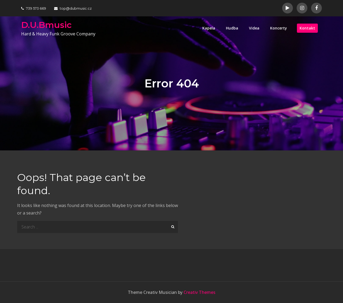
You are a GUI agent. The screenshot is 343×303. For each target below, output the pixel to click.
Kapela (208, 28)
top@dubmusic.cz (73, 8)
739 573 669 (33, 8)
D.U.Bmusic (46, 25)
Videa (254, 28)
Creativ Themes (199, 292)
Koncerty (278, 28)
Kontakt (307, 28)
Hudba (232, 28)
